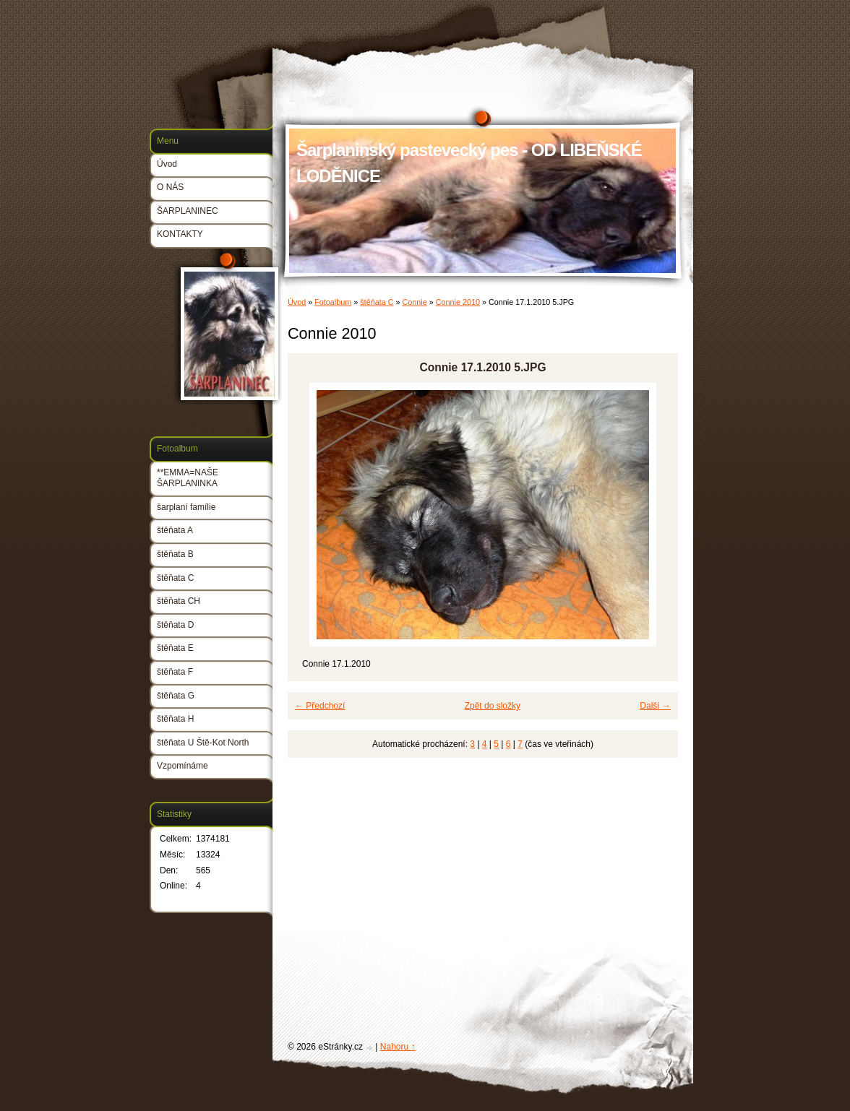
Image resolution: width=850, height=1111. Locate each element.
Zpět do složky (492, 706)
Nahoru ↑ (398, 1047)
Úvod (297, 302)
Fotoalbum (332, 302)
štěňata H (175, 719)
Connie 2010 (458, 302)
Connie (415, 302)
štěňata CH (178, 601)
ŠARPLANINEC (187, 211)
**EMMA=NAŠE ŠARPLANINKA (187, 478)
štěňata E (175, 648)
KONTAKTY (180, 234)
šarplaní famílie (186, 507)
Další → (655, 706)
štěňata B (175, 554)
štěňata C (376, 302)
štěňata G (175, 696)
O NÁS (170, 187)
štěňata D (175, 625)
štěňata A (175, 530)
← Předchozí (320, 706)
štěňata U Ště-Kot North (203, 743)
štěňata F (175, 672)
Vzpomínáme (182, 766)
